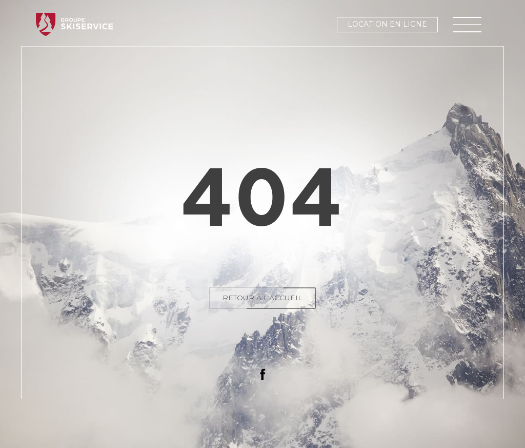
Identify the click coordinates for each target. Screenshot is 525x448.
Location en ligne (387, 24)
